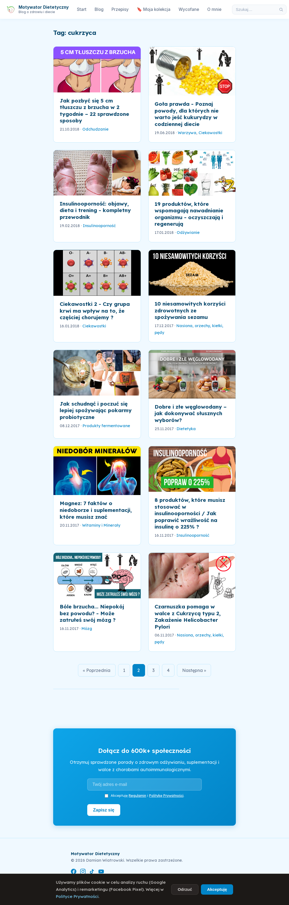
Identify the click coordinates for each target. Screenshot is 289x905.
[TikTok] (92, 872)
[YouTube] (101, 872)
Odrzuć (185, 889)
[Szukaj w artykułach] (254, 9)
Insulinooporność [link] (99, 225)
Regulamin (137, 796)
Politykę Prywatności (166, 796)
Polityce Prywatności (77, 896)
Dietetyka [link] (186, 428)
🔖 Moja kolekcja (153, 9)
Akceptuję (217, 889)
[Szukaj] (281, 9)
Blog (99, 9)
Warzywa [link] (187, 132)
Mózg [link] (87, 628)
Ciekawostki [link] (210, 132)
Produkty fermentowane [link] (106, 425)
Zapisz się (104, 810)
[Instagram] (83, 872)
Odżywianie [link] (188, 232)
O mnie (214, 9)
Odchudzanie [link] (95, 129)
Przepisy (120, 9)
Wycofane (189, 9)
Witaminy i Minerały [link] (101, 525)
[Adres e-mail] (144, 785)
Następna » (195, 670)
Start (81, 9)
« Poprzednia (95, 670)
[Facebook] (73, 872)
